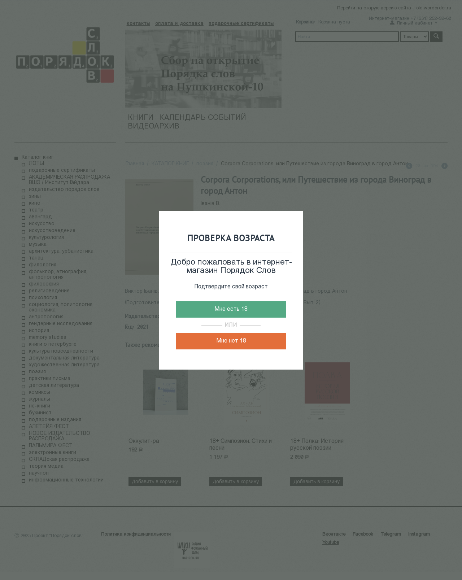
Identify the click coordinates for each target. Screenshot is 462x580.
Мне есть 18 (231, 309)
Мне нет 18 (231, 341)
